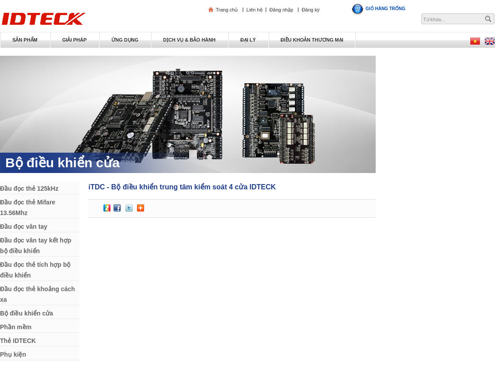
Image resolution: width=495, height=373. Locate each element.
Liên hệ (255, 9)
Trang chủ (227, 9)
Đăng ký (311, 9)
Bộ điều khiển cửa (62, 162)
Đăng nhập (281, 9)
